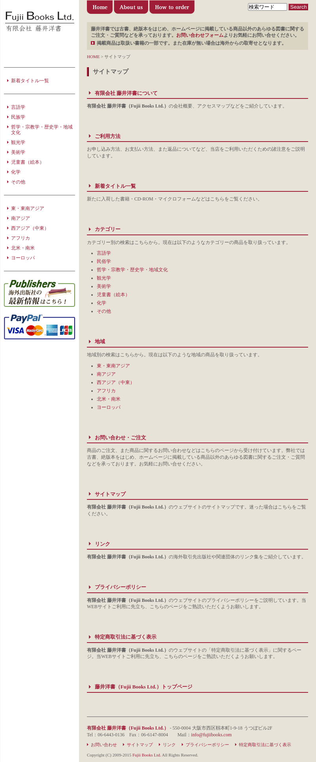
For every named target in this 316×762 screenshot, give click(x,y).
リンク (102, 544)
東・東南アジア (113, 366)
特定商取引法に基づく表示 (125, 637)
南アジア (106, 374)
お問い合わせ (104, 744)
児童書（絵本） (113, 294)
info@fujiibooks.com (211, 734)
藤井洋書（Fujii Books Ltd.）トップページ (100, 8)
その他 (104, 311)
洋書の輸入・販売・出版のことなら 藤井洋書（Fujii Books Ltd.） (39, 21)
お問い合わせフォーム (200, 35)
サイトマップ (110, 494)
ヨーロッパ (108, 407)
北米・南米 (108, 399)
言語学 (104, 253)
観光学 (104, 278)
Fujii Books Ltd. (146, 755)
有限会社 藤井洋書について (131, 8)
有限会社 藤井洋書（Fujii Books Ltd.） (128, 728)
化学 (101, 303)
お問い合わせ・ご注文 (120, 438)
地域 (100, 341)
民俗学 (104, 261)
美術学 (104, 286)
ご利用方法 (172, 8)
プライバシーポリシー (120, 587)
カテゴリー (107, 229)
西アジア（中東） (116, 382)
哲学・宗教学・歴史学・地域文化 (132, 269)
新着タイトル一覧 (115, 186)
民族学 (18, 117)
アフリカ (106, 390)
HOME (93, 56)
